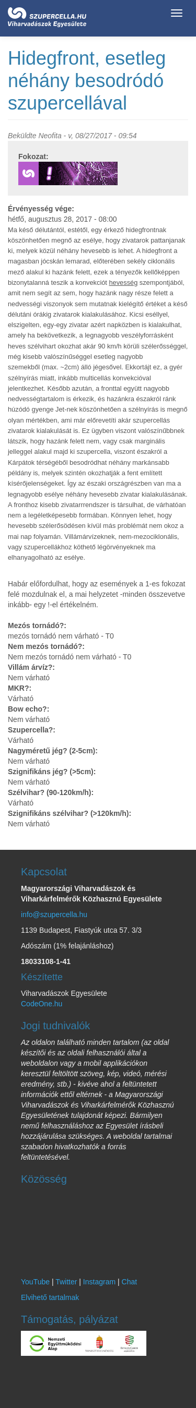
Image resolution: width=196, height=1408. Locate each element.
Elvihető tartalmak (50, 1297)
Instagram (99, 1282)
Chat (129, 1282)
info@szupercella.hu (54, 914)
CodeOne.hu (41, 1004)
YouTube (35, 1282)
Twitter (66, 1282)
